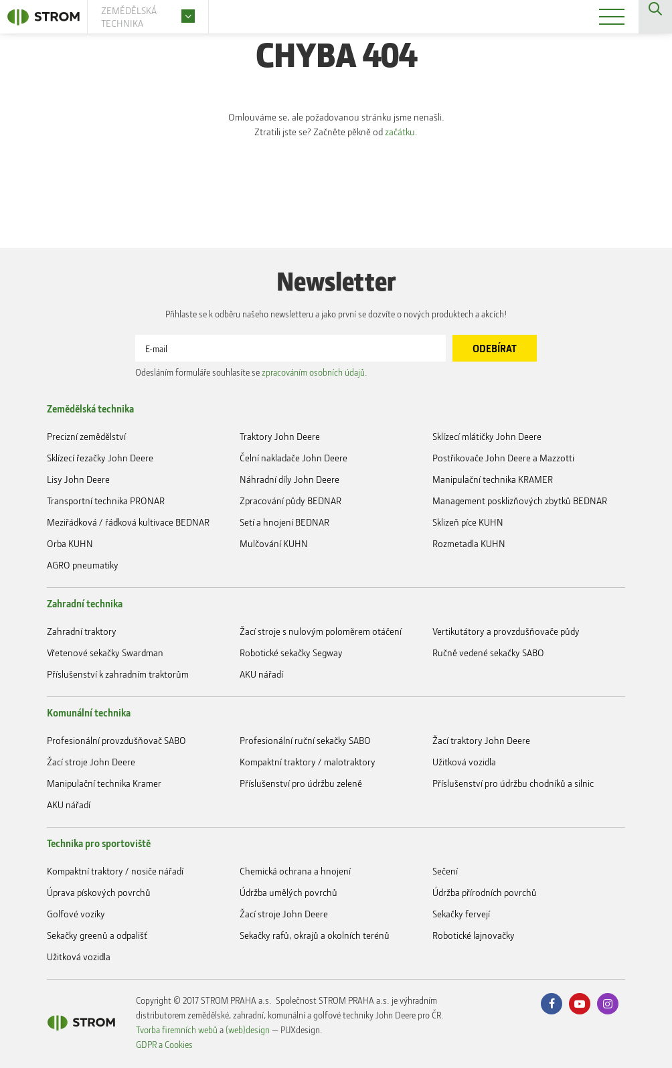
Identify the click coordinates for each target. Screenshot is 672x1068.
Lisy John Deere (78, 479)
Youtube (579, 1003)
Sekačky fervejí (461, 913)
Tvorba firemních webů (177, 1029)
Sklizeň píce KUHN (467, 522)
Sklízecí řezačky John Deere (100, 457)
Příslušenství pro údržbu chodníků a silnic (513, 783)
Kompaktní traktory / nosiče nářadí (115, 870)
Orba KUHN (70, 543)
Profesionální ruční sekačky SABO (305, 740)
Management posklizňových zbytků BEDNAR (519, 500)
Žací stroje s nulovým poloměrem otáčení (321, 631)
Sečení (445, 870)
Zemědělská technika (90, 408)
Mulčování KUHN (274, 543)
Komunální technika (89, 712)
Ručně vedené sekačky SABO (488, 652)
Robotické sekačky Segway (291, 652)
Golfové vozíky (76, 913)
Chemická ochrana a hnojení (295, 870)
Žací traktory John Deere (481, 740)
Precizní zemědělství (86, 436)
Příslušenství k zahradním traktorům (118, 674)
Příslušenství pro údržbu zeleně (301, 783)
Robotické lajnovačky (473, 935)
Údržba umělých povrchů (288, 892)
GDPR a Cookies (164, 1044)
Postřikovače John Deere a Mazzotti (503, 457)
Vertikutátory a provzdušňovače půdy (506, 631)
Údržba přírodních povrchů (484, 892)
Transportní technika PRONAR (106, 500)
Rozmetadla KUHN (468, 543)
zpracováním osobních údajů (313, 372)
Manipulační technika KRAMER (492, 479)
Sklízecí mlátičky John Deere (486, 436)
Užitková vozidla (464, 761)
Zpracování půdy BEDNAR (290, 500)
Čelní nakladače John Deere (293, 457)
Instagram (607, 1003)
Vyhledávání (655, 16)
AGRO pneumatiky (82, 564)
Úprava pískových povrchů (99, 892)
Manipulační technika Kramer (104, 783)
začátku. (403, 132)
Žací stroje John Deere (91, 761)
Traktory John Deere (280, 436)
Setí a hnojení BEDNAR (284, 522)
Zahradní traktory (81, 631)
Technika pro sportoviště (99, 843)
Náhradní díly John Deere (289, 479)
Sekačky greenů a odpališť (97, 935)
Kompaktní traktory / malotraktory (307, 761)
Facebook (551, 1003)
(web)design (248, 1029)
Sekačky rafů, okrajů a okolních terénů (315, 935)
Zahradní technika (84, 603)
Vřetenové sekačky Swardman (105, 652)
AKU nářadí (261, 674)
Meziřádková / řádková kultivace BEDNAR (128, 522)
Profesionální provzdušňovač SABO (116, 740)
